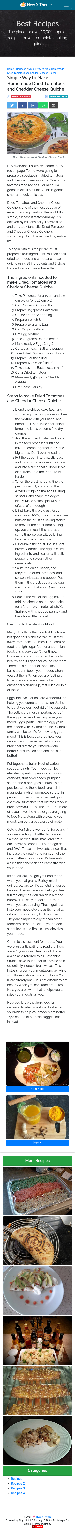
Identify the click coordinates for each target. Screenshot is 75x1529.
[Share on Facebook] (22, 105)
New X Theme (36, 5)
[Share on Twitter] (12, 105)
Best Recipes (37, 24)
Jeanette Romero (21, 96)
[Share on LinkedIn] (33, 105)
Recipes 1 (21, 69)
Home (10, 69)
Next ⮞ (37, 1142)
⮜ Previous (37, 1088)
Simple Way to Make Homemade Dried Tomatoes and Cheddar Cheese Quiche (35, 71)
